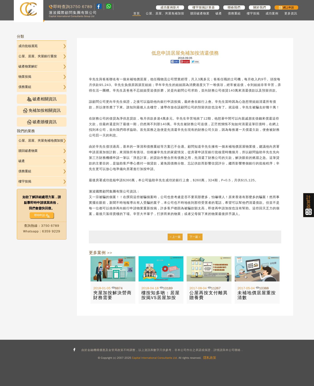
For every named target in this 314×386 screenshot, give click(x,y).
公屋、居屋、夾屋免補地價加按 (40, 141)
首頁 (136, 13)
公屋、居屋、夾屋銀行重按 (37, 56)
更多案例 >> (100, 252)
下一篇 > (194, 237)
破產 (218, 13)
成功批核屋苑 (28, 46)
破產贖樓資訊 (42, 121)
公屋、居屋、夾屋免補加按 (165, 13)
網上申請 (286, 7)
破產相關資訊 (42, 99)
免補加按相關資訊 (42, 110)
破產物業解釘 (28, 67)
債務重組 (234, 13)
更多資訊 (290, 13)
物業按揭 (24, 77)
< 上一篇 (175, 237)
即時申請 (39, 215)
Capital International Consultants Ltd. (155, 358)
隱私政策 (209, 358)
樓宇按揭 (253, 13)
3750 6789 (81, 6)
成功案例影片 (170, 7)
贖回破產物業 (199, 13)
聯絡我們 (234, 7)
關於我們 (259, 7)
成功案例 (272, 13)
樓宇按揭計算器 (203, 7)
